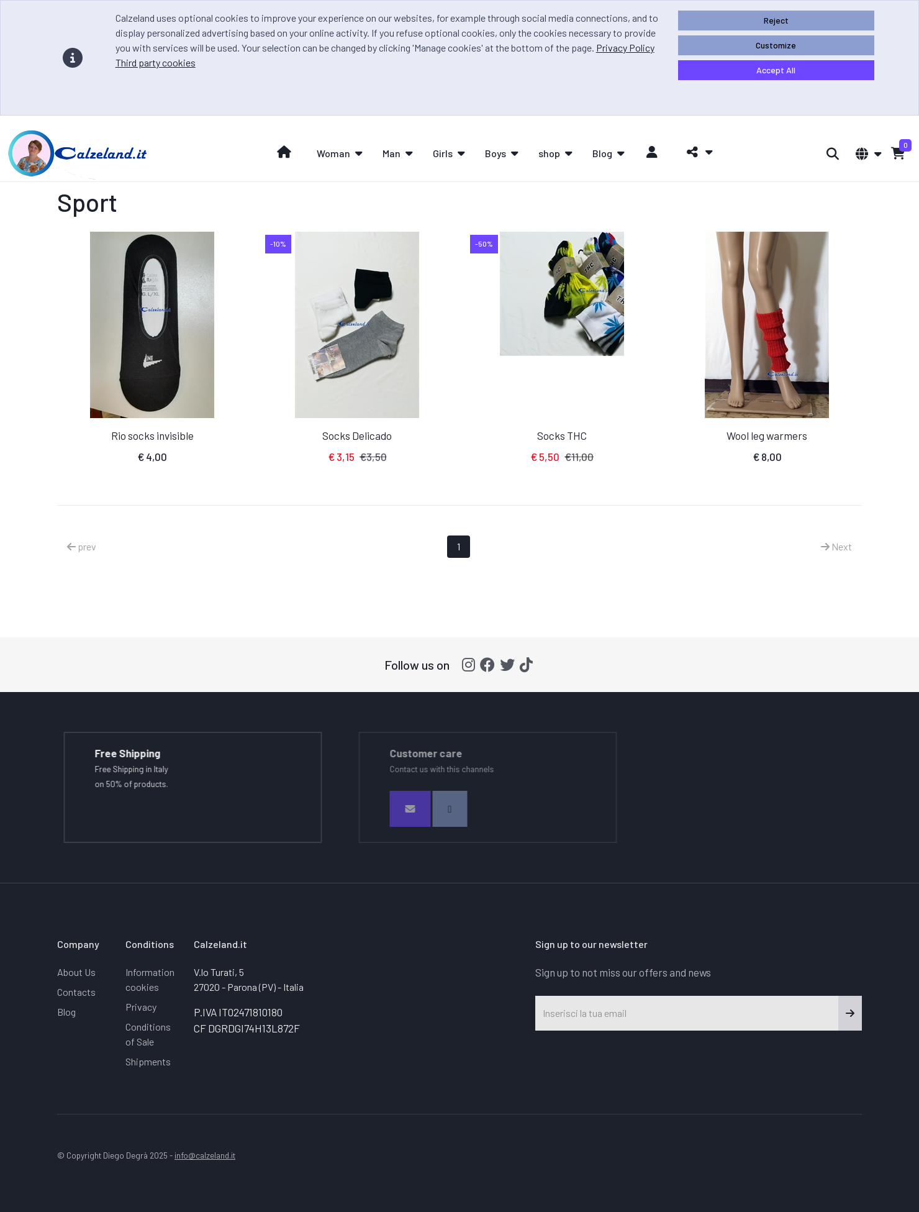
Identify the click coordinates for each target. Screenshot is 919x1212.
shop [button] (549, 153)
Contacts (76, 992)
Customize (776, 45)
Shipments (148, 1061)
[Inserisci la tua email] (687, 1013)
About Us (76, 972)
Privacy (140, 1007)
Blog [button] (602, 153)
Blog (66, 1012)
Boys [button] (495, 153)
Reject (776, 20)
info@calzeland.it (204, 1155)
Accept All (775, 70)
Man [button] (392, 153)
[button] (696, 152)
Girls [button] (443, 153)
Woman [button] (333, 153)
